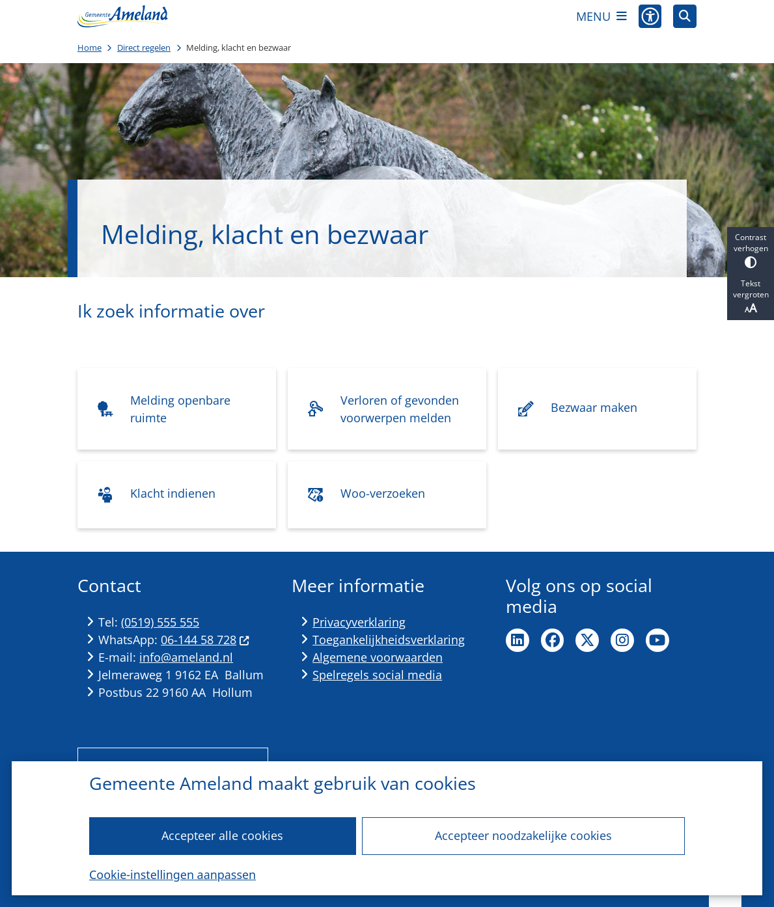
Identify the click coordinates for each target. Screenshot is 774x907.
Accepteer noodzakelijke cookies (523, 835)
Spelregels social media (377, 675)
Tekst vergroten (750, 297)
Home (89, 47)
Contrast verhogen (750, 250)
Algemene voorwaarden (377, 657)
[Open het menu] (601, 16)
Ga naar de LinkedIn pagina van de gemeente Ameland (517, 640)
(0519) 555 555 (160, 622)
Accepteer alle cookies (222, 835)
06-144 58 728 (205, 639)
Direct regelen (144, 47)
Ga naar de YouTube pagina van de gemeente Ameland (657, 640)
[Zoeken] (685, 15)
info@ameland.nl (186, 657)
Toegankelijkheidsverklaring (388, 639)
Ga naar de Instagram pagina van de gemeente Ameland (622, 640)
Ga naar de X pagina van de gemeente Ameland (587, 640)
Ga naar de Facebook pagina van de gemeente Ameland (552, 640)
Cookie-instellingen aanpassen (172, 874)
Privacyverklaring (359, 622)
